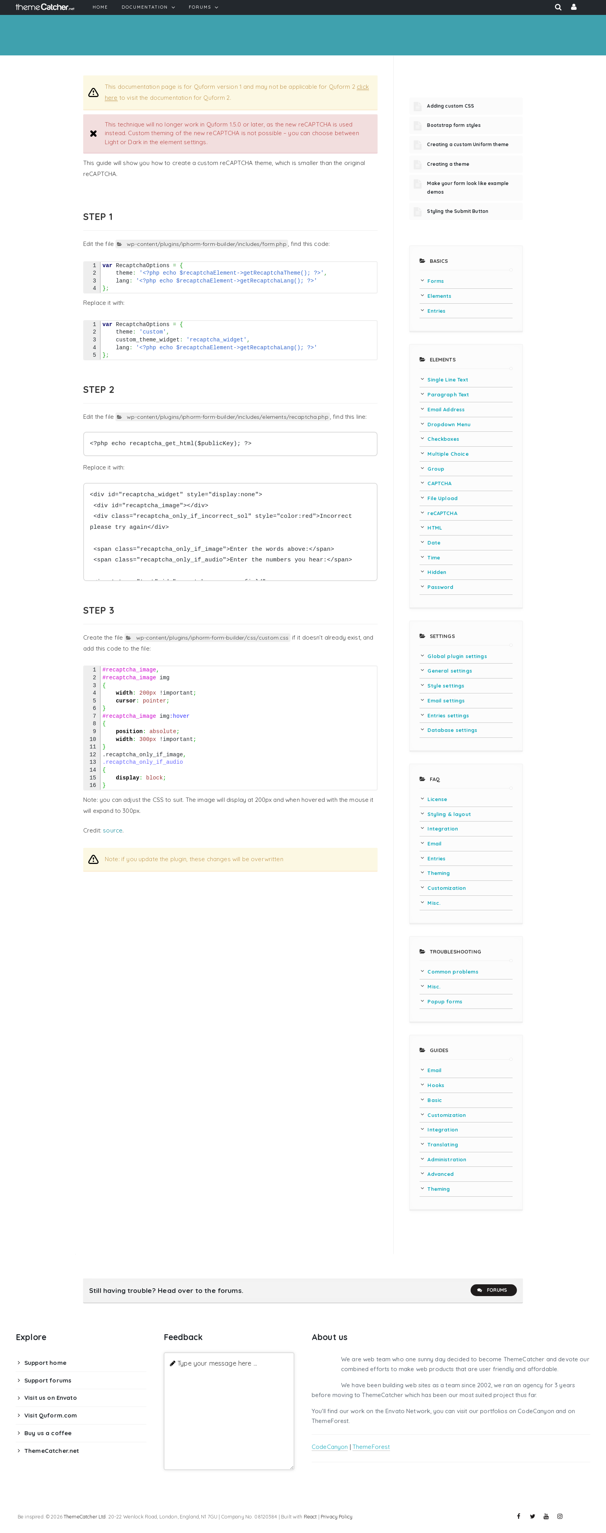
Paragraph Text (448, 394)
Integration (442, 828)
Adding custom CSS (450, 106)
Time (433, 557)
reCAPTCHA (442, 513)
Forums (491, 1290)
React (310, 1516)
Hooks (435, 1085)
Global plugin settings (457, 656)
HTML (434, 527)
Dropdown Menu (449, 424)
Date (433, 542)
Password (440, 587)
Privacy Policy (336, 1516)
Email (434, 843)
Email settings (446, 700)
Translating (442, 1144)
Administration (446, 1159)
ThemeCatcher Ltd (85, 1516)
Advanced (440, 1174)
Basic (434, 1100)
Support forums (47, 1380)
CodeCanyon (330, 1446)
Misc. (433, 903)
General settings (449, 670)
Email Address (446, 409)
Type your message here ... (217, 1363)
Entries (436, 311)
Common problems (452, 971)
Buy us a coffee (47, 1433)
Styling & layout (449, 814)
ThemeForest (371, 1446)
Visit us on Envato (50, 1397)
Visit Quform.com (50, 1415)
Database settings (452, 730)
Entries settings (448, 715)
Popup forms (444, 1001)
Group (435, 469)
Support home (45, 1362)
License (437, 799)
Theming (438, 873)
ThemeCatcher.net (51, 1450)
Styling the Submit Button (457, 211)
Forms (435, 281)
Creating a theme (448, 164)
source (112, 830)
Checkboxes (443, 439)
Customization (446, 888)
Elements (439, 296)
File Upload (442, 498)
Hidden (436, 572)
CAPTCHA (439, 483)
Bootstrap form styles (454, 125)
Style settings (445, 685)
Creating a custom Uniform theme (468, 144)
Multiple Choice (447, 454)
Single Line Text (447, 379)
